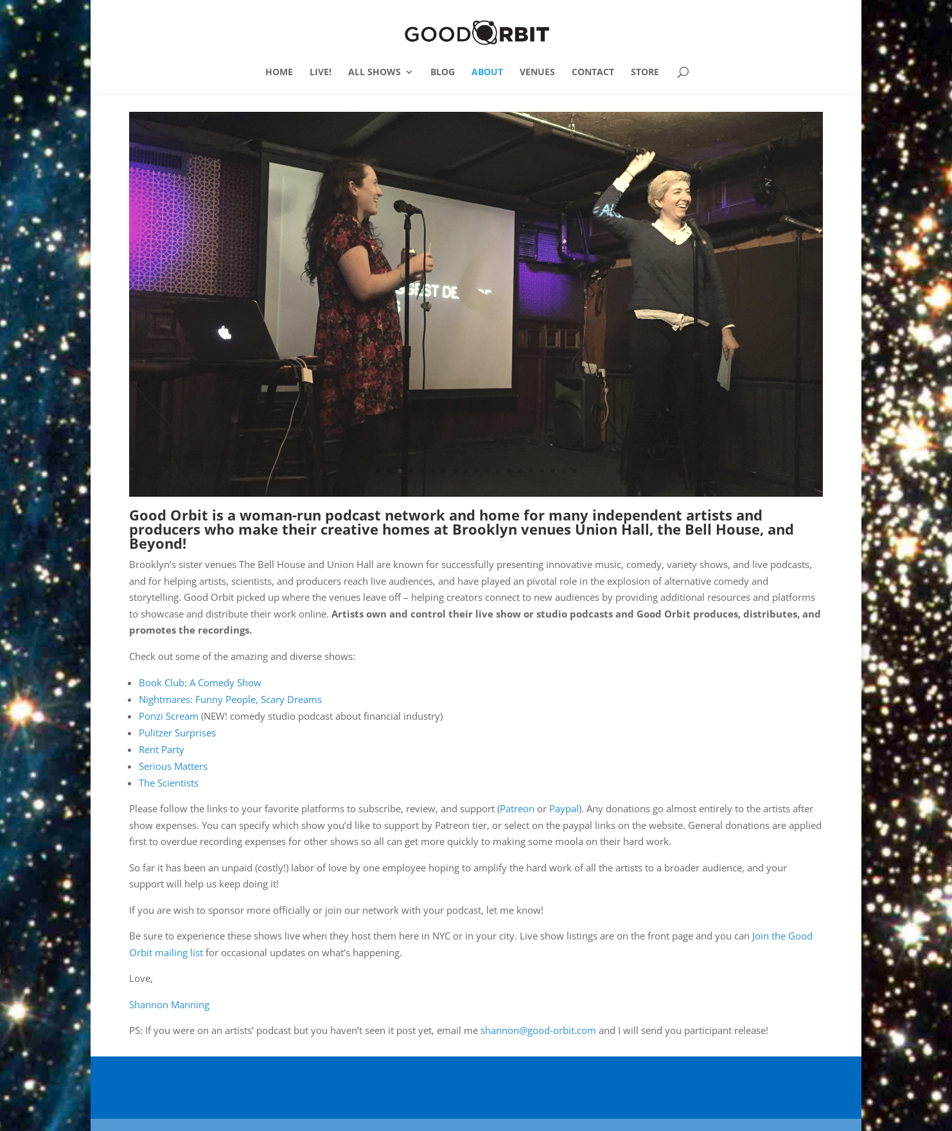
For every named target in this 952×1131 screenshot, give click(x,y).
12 (498, 470)
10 (476, 470)
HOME (279, 72)
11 (487, 470)
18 (563, 470)
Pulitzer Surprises (177, 732)
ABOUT (487, 72)
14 (520, 470)
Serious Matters (173, 765)
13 (509, 470)
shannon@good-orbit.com (538, 1029)
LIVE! (320, 72)
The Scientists (168, 782)
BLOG (442, 72)
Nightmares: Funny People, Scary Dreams (230, 698)
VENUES (537, 72)
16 (542, 470)
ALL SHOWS (374, 72)
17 (553, 470)
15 (531, 470)
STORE (645, 72)
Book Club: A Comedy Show (200, 681)
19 (574, 470)
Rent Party (161, 748)
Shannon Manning (169, 1003)
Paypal (564, 807)
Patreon (517, 807)
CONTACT (593, 72)
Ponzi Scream (168, 715)
